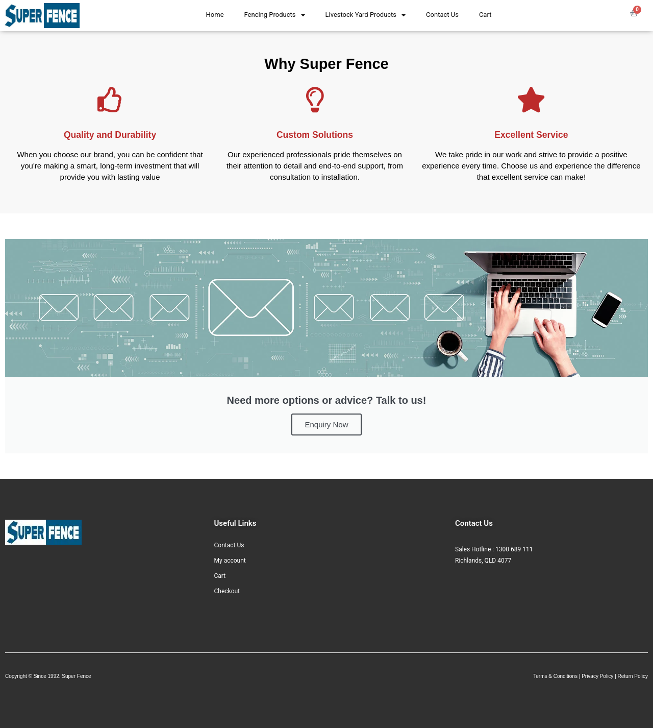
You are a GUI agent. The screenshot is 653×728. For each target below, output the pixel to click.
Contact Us (442, 14)
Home (215, 14)
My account (230, 560)
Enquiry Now (326, 424)
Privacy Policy (597, 676)
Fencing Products (274, 15)
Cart (485, 14)
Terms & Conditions (555, 676)
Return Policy (633, 676)
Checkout (227, 591)
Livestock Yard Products (365, 15)
